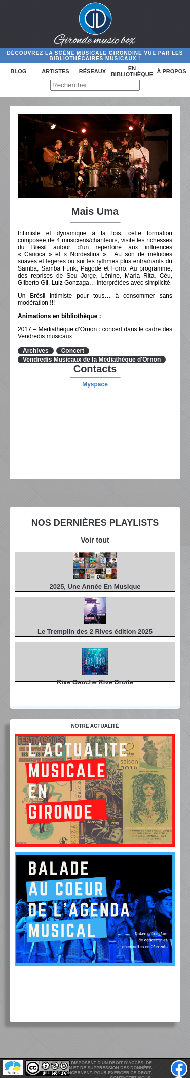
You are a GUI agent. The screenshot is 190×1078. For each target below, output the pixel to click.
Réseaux (92, 71)
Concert (72, 350)
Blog (19, 71)
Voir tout (95, 540)
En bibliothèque (132, 71)
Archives (36, 350)
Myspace (95, 384)
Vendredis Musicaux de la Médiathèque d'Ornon (92, 359)
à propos (171, 71)
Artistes (55, 71)
